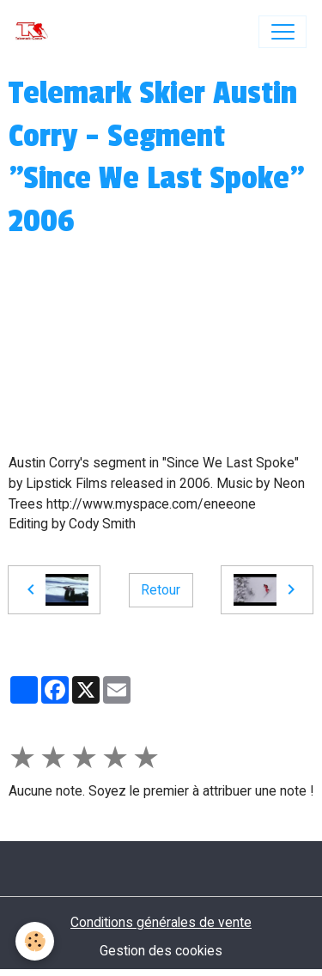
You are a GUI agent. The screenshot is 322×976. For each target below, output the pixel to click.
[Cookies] (34, 941)
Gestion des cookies (161, 950)
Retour (160, 590)
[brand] (35, 31)
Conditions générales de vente (161, 922)
